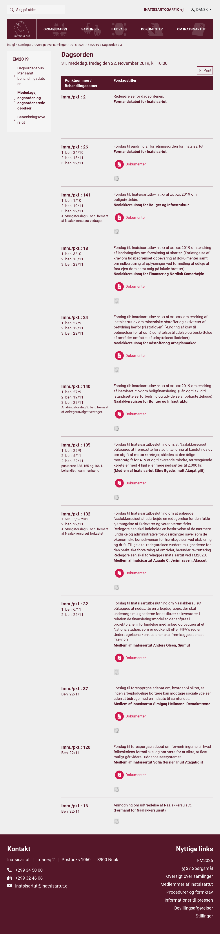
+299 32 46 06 (29, 878)
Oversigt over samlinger (51, 44)
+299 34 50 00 (29, 870)
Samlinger (90, 29)
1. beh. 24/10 (72, 152)
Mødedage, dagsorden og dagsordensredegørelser (31, 100)
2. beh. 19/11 (72, 206)
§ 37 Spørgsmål (197, 868)
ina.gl (11, 44)
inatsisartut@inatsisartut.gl (42, 886)
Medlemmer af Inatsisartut (186, 884)
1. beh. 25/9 (71, 450)
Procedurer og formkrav (189, 892)
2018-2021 (77, 44)
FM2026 (205, 860)
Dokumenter (152, 29)
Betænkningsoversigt (31, 119)
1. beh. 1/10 (71, 200)
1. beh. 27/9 (71, 323)
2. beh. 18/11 (72, 158)
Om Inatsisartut (191, 29)
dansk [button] (200, 9)
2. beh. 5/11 (71, 455)
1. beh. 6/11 (71, 609)
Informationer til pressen (189, 900)
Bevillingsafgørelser (193, 908)
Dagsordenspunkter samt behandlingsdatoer (31, 76)
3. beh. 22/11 (72, 163)
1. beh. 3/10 (71, 254)
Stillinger (204, 916)
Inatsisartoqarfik (164, 9)
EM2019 (93, 44)
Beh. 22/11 (70, 694)
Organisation (55, 29)
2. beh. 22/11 (72, 461)
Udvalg (120, 29)
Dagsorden (109, 44)
